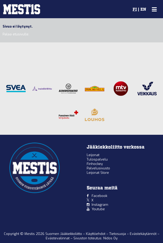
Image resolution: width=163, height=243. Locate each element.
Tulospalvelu (97, 159)
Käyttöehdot (96, 234)
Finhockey (95, 164)
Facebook (99, 196)
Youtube (98, 209)
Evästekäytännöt (144, 234)
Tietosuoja (118, 234)
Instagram (100, 204)
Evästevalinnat (58, 238)
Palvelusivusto (98, 168)
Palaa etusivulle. (16, 34)
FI (135, 9)
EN (143, 9)
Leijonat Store (98, 172)
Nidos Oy (110, 238)
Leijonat (93, 155)
